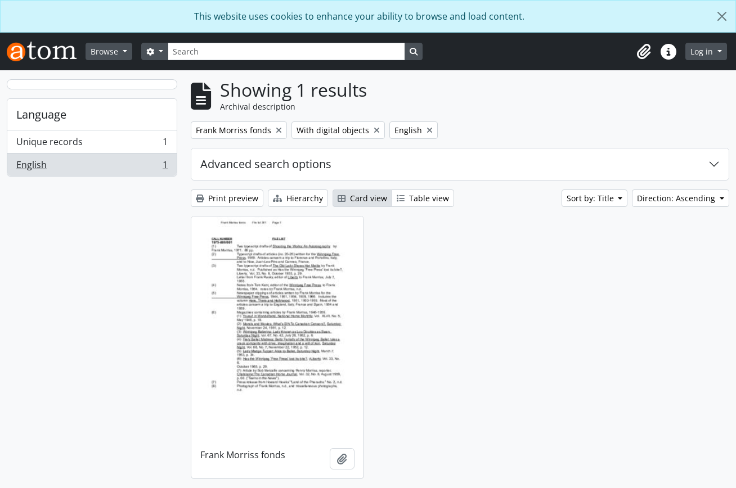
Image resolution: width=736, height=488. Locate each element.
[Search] (286, 51)
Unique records (92, 144)
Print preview (227, 198)
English (92, 167)
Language (41, 114)
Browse (105, 51)
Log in (702, 51)
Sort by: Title (591, 198)
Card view (362, 198)
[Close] (721, 16)
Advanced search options (265, 163)
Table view (423, 198)
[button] (643, 51)
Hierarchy (298, 198)
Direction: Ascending (677, 198)
